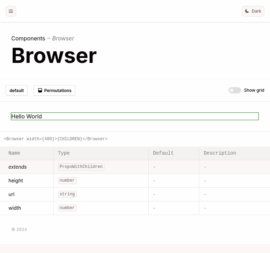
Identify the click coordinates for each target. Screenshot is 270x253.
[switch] (235, 90)
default (16, 90)
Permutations (54, 90)
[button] (11, 11)
